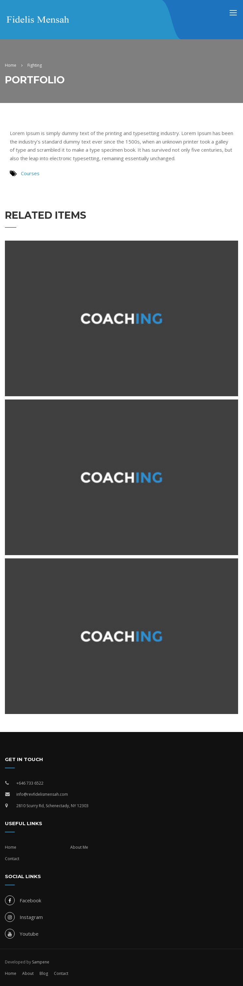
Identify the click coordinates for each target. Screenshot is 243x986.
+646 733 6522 (29, 783)
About (28, 973)
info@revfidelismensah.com (42, 794)
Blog (44, 973)
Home (10, 847)
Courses (30, 173)
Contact (12, 858)
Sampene (40, 962)
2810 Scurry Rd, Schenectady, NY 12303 (52, 805)
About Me (79, 847)
